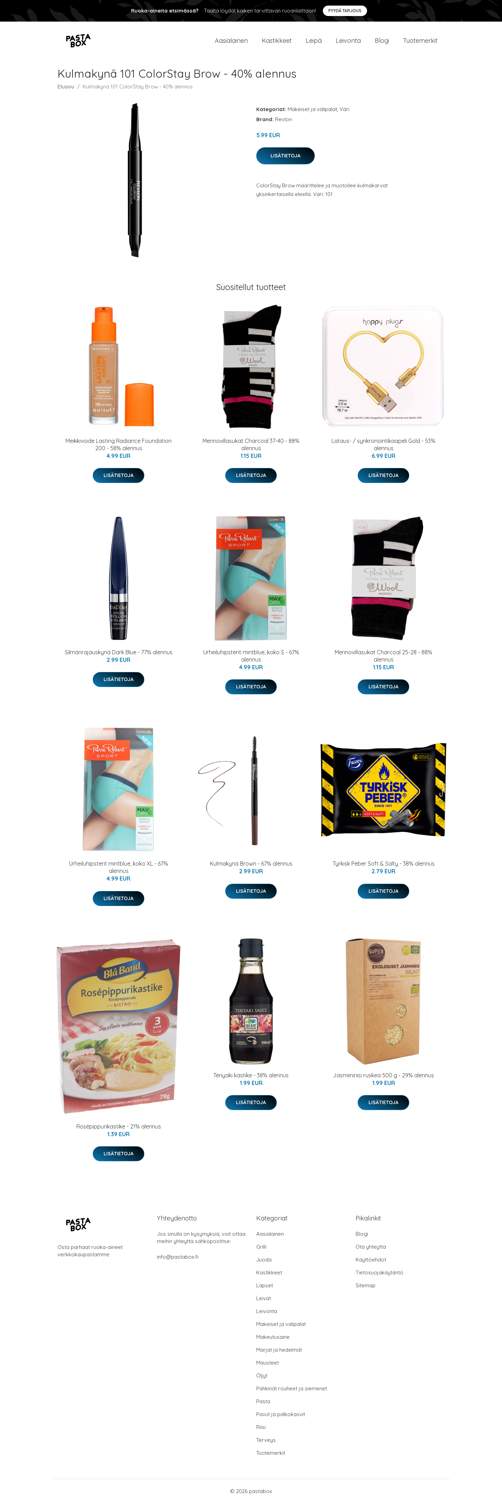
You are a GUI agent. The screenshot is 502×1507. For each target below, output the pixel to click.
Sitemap (365, 1289)
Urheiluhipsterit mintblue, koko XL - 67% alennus (118, 871)
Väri (344, 112)
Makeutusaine (273, 1340)
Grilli (261, 1250)
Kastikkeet (277, 42)
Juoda (264, 1263)
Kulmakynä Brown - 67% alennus (251, 867)
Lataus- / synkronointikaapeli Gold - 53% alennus (383, 448)
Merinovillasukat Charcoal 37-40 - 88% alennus (251, 448)
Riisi (261, 1431)
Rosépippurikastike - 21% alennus (118, 1129)
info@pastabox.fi (177, 1260)
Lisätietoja (286, 159)
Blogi (382, 42)
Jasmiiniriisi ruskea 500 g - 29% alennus (383, 1078)
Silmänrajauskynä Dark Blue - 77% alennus (119, 655)
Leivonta (348, 42)
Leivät (263, 1302)
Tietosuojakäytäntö (379, 1276)
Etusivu (66, 90)
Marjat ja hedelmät (279, 1353)
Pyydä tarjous (345, 10)
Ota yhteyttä (371, 1250)
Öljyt (261, 1379)
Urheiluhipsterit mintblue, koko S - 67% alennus (251, 659)
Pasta (263, 1405)
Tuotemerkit (420, 42)
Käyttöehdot (371, 1263)
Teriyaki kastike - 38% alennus (251, 1078)
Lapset (264, 1289)
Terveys (266, 1443)
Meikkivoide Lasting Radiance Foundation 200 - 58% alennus (119, 448)
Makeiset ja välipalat (312, 112)
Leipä (314, 42)
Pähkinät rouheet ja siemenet (291, 1392)
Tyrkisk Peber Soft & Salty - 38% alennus (384, 867)
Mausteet (267, 1366)
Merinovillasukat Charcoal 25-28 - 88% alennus (383, 659)
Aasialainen (231, 42)
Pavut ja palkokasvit (280, 1418)
